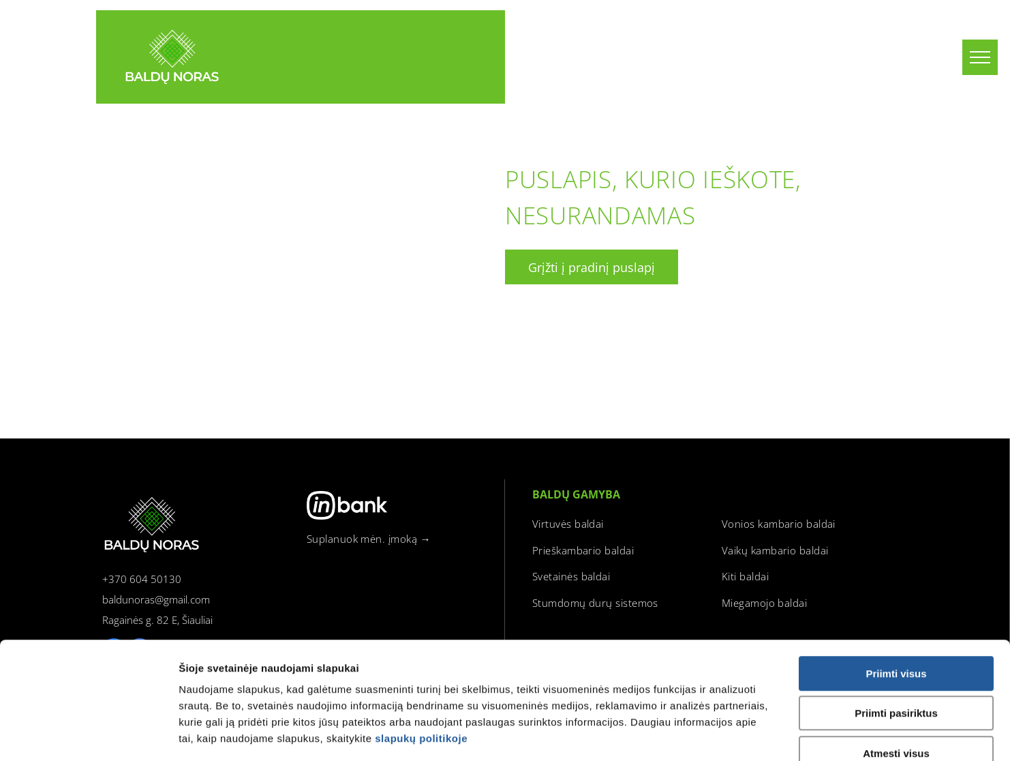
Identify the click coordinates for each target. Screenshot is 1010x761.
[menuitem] (402, 539)
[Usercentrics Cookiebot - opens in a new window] (88, 734)
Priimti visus (896, 594)
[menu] (980, 57)
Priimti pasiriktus (896, 634)
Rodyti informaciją (724, 734)
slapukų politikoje (421, 659)
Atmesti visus (896, 674)
